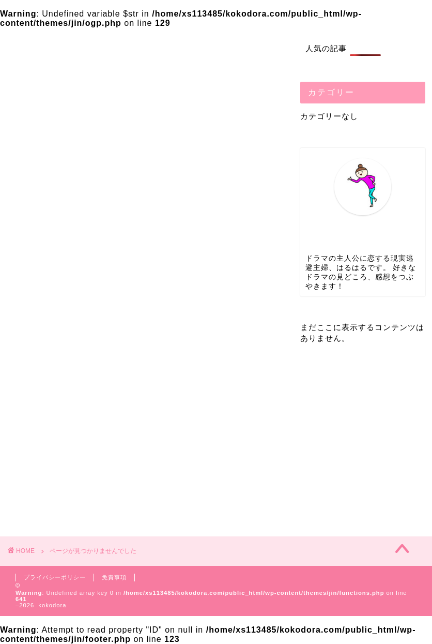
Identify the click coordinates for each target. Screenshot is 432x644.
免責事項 (114, 577)
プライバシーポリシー (55, 577)
